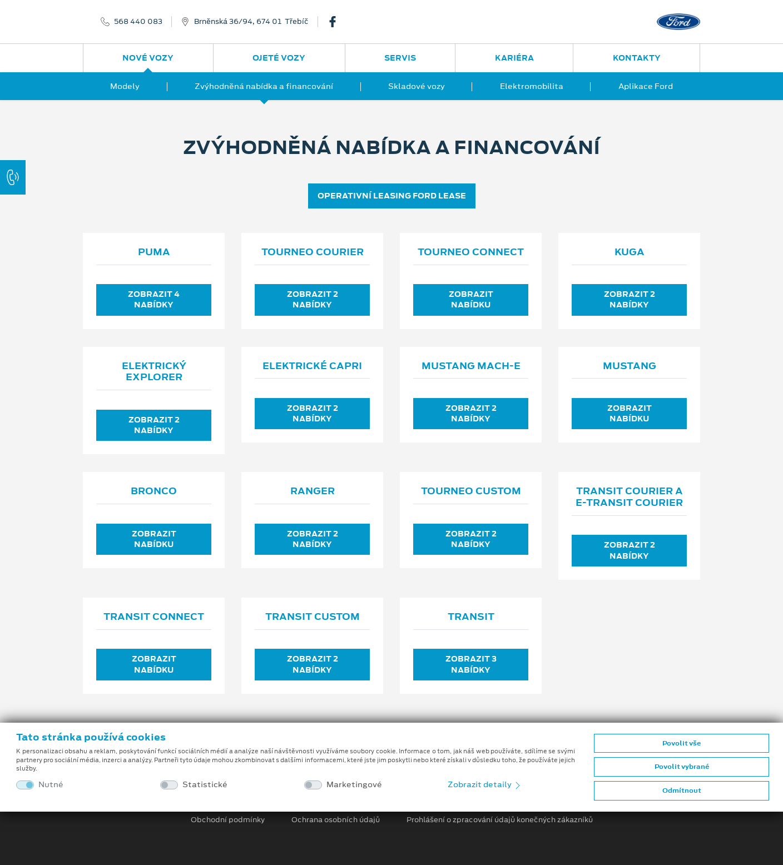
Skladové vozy (416, 86)
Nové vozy (148, 57)
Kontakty (637, 57)
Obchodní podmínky (228, 820)
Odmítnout (681, 790)
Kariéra (514, 57)
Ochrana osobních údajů (335, 820)
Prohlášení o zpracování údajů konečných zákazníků (500, 820)
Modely (125, 86)
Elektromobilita (531, 86)
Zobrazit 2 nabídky (312, 299)
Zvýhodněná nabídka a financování (264, 86)
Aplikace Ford (645, 86)
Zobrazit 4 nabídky (154, 299)
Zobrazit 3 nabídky (471, 664)
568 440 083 (138, 22)
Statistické (204, 784)
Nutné (50, 784)
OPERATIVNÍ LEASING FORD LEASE (392, 195)
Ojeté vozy (278, 57)
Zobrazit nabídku (471, 299)
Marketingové (354, 784)
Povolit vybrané (682, 766)
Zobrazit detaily (485, 784)
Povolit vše (681, 743)
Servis (400, 57)
